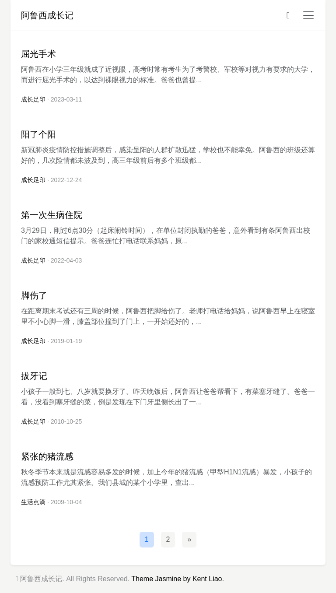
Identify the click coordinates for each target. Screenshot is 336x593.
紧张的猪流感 (47, 456)
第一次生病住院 (51, 215)
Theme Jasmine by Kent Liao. (177, 578)
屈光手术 (38, 54)
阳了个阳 (38, 134)
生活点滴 (33, 501)
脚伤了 (34, 295)
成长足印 (33, 99)
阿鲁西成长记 (47, 15)
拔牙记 (34, 376)
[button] (306, 15)
